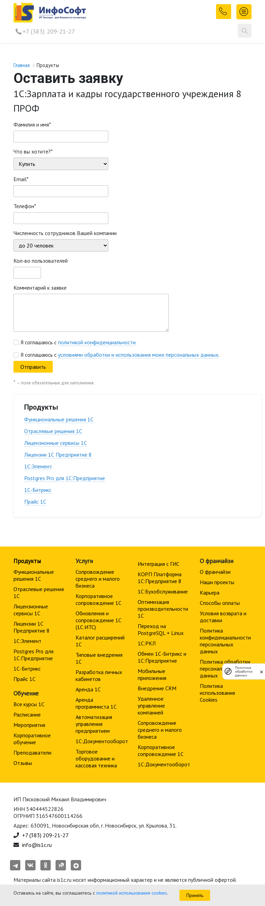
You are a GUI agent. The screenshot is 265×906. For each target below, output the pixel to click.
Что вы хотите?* (33, 151)
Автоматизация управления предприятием (94, 723)
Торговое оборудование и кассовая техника (96, 758)
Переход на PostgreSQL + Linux (161, 629)
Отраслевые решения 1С (53, 431)
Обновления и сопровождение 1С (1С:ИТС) (98, 620)
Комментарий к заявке (40, 287)
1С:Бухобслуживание (163, 591)
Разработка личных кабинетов (99, 675)
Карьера (209, 592)
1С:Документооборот (102, 741)
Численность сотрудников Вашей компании (65, 233)
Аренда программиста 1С (96, 703)
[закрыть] (261, 671)
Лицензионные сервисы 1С (55, 442)
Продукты (27, 561)
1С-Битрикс (37, 489)
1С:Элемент (38, 466)
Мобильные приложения (152, 674)
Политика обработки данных (244, 671)
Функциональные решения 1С (59, 419)
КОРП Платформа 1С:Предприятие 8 (159, 578)
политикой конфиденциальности (97, 342)
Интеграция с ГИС (158, 563)
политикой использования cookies (131, 893)
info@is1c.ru (37, 844)
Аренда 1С (88, 689)
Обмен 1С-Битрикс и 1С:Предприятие (162, 657)
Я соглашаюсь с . (79, 342)
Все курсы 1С (29, 704)
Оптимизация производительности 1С (163, 608)
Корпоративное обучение (32, 739)
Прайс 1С (35, 501)
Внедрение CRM (157, 688)
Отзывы (22, 762)
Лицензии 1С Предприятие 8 (58, 454)
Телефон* (24, 206)
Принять (194, 895)
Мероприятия (29, 724)
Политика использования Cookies (217, 692)
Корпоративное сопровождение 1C (98, 599)
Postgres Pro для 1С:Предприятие (64, 478)
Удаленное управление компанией (151, 705)
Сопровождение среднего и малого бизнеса (98, 578)
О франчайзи (215, 571)
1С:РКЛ (147, 643)
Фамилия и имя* (32, 124)
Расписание (27, 714)
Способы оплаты (220, 602)
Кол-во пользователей (40, 260)
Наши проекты (217, 582)
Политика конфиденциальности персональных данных (225, 641)
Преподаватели (32, 752)
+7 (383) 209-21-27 (48, 31)
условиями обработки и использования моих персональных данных (138, 354)
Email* (21, 179)
